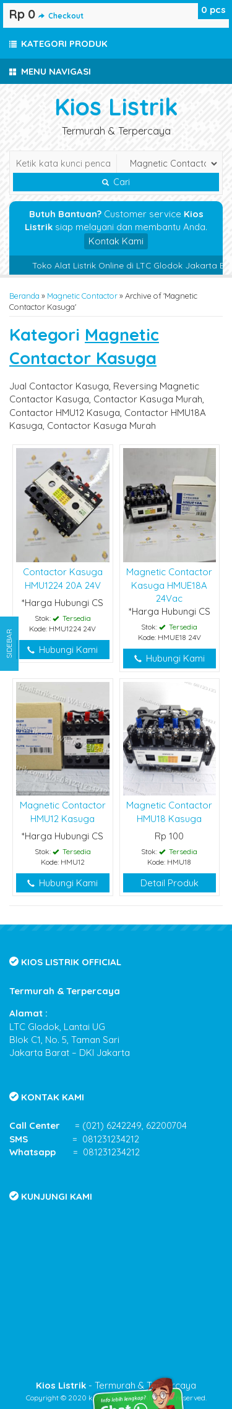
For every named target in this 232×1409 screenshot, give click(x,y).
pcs (213, 9)
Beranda (24, 296)
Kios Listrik (116, 106)
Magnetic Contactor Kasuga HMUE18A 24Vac (169, 585)
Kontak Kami (116, 241)
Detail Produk (169, 883)
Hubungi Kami (62, 649)
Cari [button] (116, 182)
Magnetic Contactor (82, 296)
